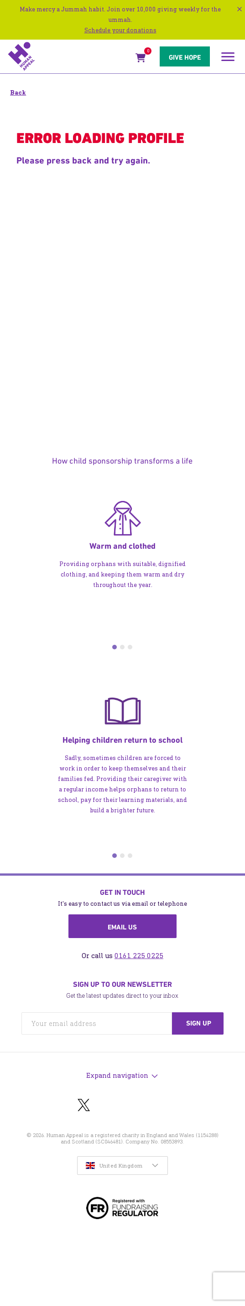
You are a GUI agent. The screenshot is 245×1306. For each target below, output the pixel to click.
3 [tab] (130, 647)
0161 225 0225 (139, 955)
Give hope (185, 57)
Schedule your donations (120, 30)
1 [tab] (114, 647)
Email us (122, 927)
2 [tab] (122, 647)
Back (18, 93)
